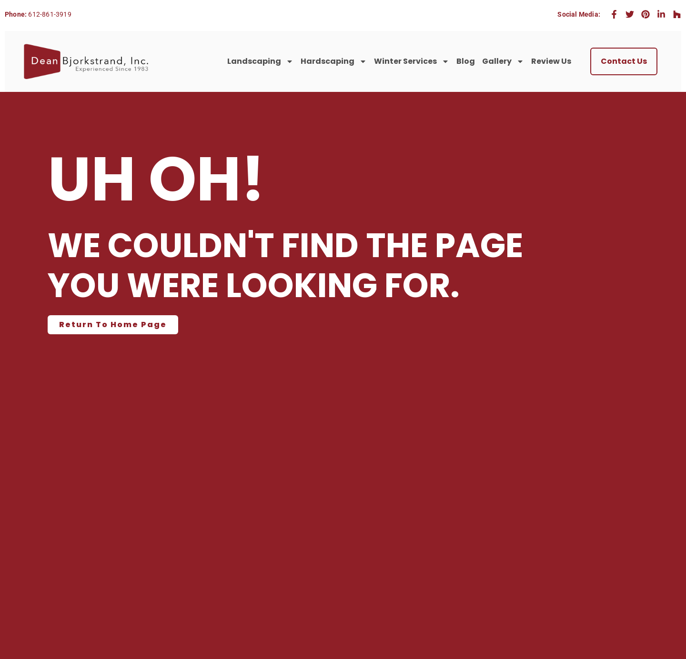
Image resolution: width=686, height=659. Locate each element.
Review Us (551, 61)
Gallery (503, 61)
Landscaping (260, 61)
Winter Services (411, 61)
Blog (465, 61)
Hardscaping (334, 61)
